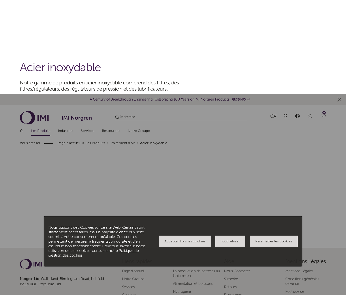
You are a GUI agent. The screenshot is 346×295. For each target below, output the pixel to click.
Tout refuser (230, 148)
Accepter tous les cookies (184, 148)
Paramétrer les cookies (273, 148)
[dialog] (173, 147)
